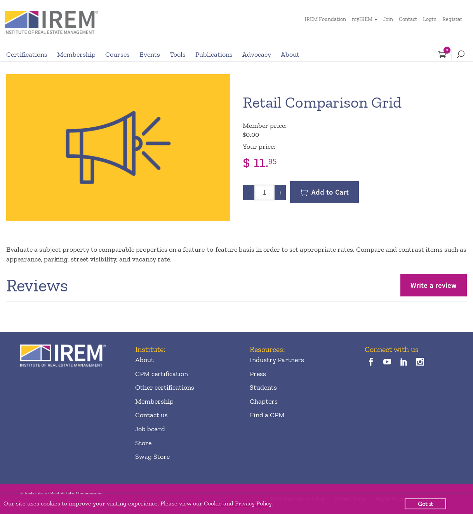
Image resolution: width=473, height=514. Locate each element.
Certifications (26, 54)
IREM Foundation (325, 19)
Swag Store (152, 456)
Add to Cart (330, 192)
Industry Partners (277, 359)
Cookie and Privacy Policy (237, 503)
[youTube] (387, 362)
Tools (178, 54)
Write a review (433, 285)
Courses (117, 54)
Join (388, 19)
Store (143, 443)
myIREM (362, 19)
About (290, 54)
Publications (214, 54)
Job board (150, 429)
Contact (408, 19)
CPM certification (161, 373)
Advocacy (256, 54)
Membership (76, 54)
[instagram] (420, 362)
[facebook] (371, 362)
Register (452, 19)
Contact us (151, 415)
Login (429, 19)
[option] (118, 147)
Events (149, 54)
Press (258, 373)
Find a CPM (267, 415)
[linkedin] (403, 362)
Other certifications (164, 387)
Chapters (264, 401)
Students (263, 387)
